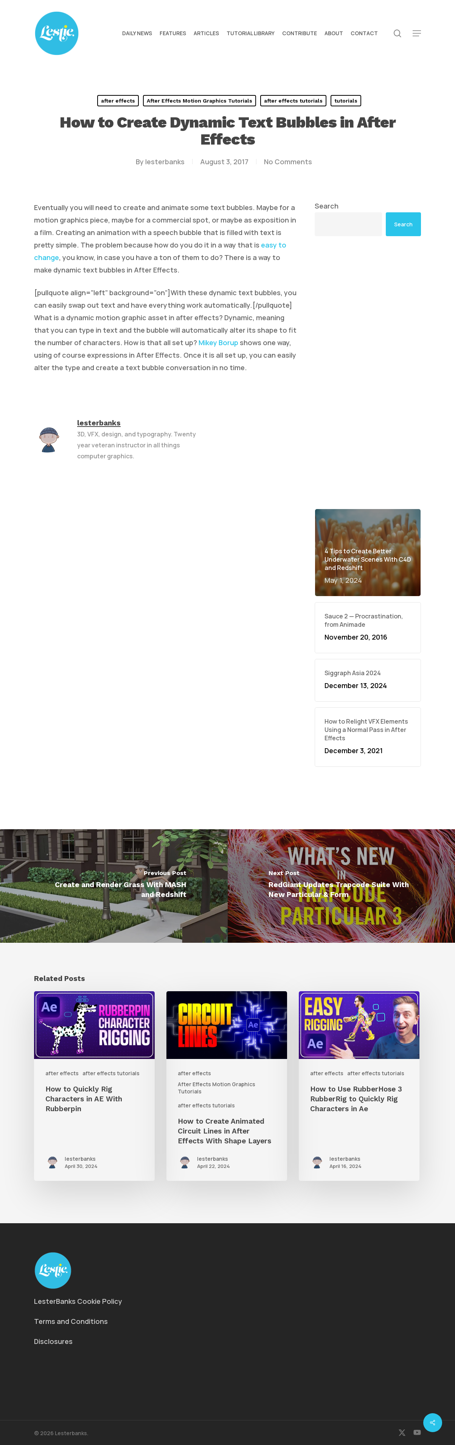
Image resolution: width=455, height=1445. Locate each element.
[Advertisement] (368, 372)
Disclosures (53, 1341)
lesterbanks (165, 161)
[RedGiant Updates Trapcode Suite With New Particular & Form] (341, 886)
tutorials (345, 101)
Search (327, 205)
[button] (417, 33)
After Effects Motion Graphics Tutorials (199, 101)
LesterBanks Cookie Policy (78, 1301)
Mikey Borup (218, 342)
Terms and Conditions (71, 1321)
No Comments (288, 161)
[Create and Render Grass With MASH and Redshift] (114, 886)
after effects (118, 101)
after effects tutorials (293, 101)
